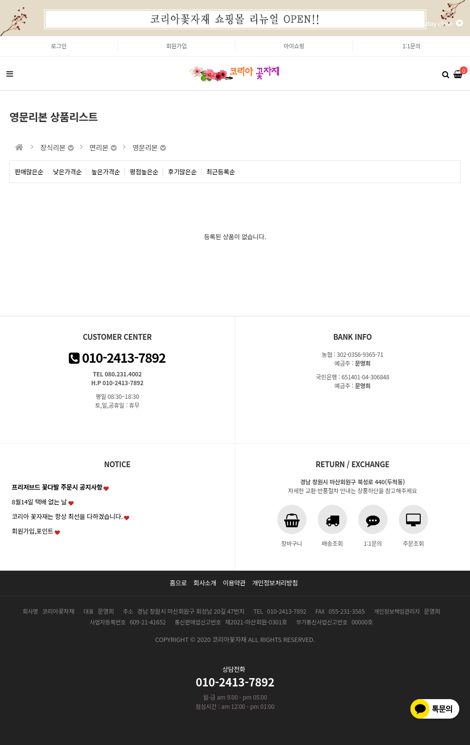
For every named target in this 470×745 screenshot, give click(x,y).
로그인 (58, 45)
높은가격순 (105, 171)
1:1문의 (411, 45)
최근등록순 (220, 171)
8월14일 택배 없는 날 (39, 501)
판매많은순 (29, 171)
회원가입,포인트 (32, 531)
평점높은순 (144, 171)
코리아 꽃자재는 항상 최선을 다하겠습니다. (67, 516)
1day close (443, 23)
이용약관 (234, 582)
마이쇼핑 (294, 45)
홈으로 (178, 582)
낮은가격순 (67, 171)
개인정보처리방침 (275, 582)
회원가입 (176, 45)
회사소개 (204, 582)
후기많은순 (182, 171)
